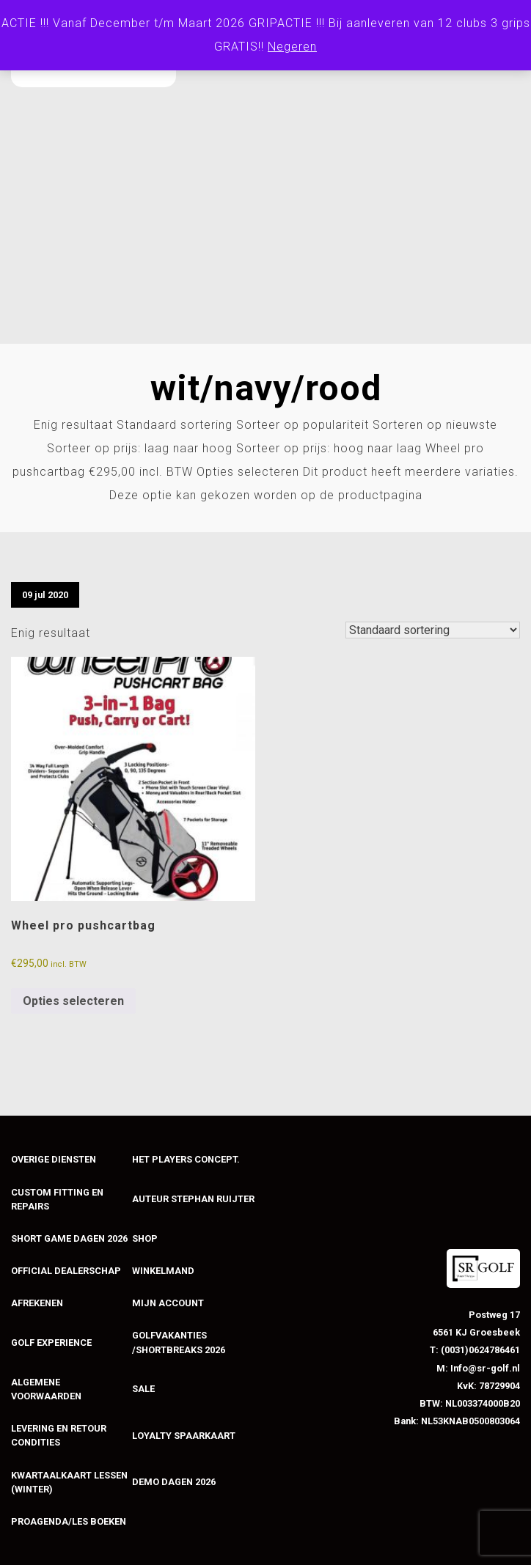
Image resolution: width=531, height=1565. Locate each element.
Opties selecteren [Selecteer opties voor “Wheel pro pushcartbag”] (73, 1001)
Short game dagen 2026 (69, 1238)
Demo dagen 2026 (174, 1481)
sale (143, 1388)
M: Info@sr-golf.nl (478, 1368)
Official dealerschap (66, 1270)
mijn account (168, 1302)
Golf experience (51, 1342)
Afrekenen (37, 1302)
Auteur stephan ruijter (193, 1198)
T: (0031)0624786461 (475, 1349)
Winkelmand (163, 1270)
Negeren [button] (292, 47)
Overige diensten (53, 1159)
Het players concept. (186, 1159)
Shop (145, 1238)
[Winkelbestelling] (432, 630)
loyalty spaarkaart (183, 1435)
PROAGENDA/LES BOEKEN (68, 1521)
